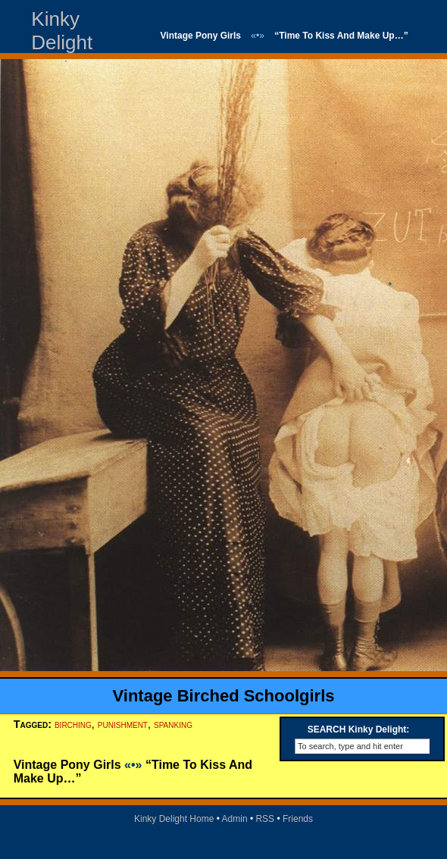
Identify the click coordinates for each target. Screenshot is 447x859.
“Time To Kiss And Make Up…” (341, 35)
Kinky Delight (61, 31)
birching (73, 724)
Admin (235, 819)
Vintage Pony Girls (201, 35)
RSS (264, 819)
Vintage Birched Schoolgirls (224, 695)
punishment (123, 724)
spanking (173, 724)
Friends (298, 819)
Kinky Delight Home (174, 819)
